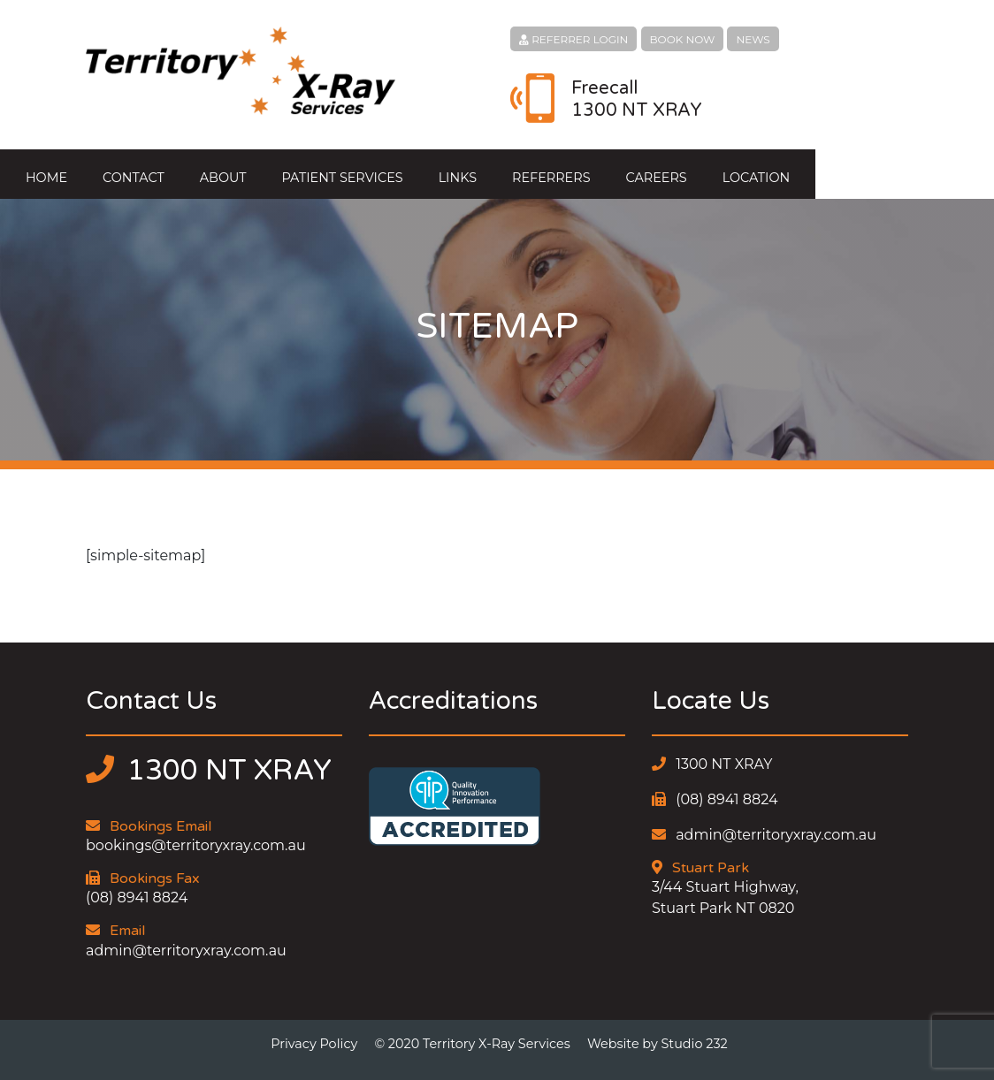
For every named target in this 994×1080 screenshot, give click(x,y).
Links (547, 169)
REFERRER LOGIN (573, 39)
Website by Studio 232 (657, 1034)
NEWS (752, 39)
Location (846, 169)
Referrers (640, 169)
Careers (745, 169)
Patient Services (431, 169)
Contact (223, 169)
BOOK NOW (682, 39)
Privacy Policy (314, 1034)
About (312, 169)
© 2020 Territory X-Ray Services (472, 1034)
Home (136, 169)
